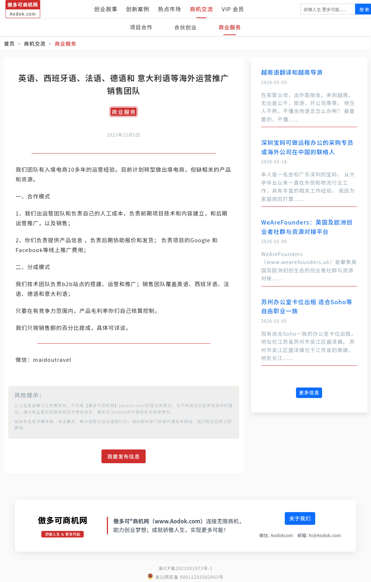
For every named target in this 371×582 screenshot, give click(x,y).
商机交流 (201, 9)
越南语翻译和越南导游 (292, 72)
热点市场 (169, 9)
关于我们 (300, 518)
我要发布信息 (123, 456)
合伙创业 (185, 27)
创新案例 (137, 9)
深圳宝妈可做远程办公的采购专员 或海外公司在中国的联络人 (307, 147)
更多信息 (309, 392)
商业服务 (231, 27)
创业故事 (105, 9)
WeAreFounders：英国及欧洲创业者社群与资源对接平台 (307, 227)
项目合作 (139, 27)
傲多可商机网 (62, 520)
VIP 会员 (233, 9)
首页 (9, 43)
